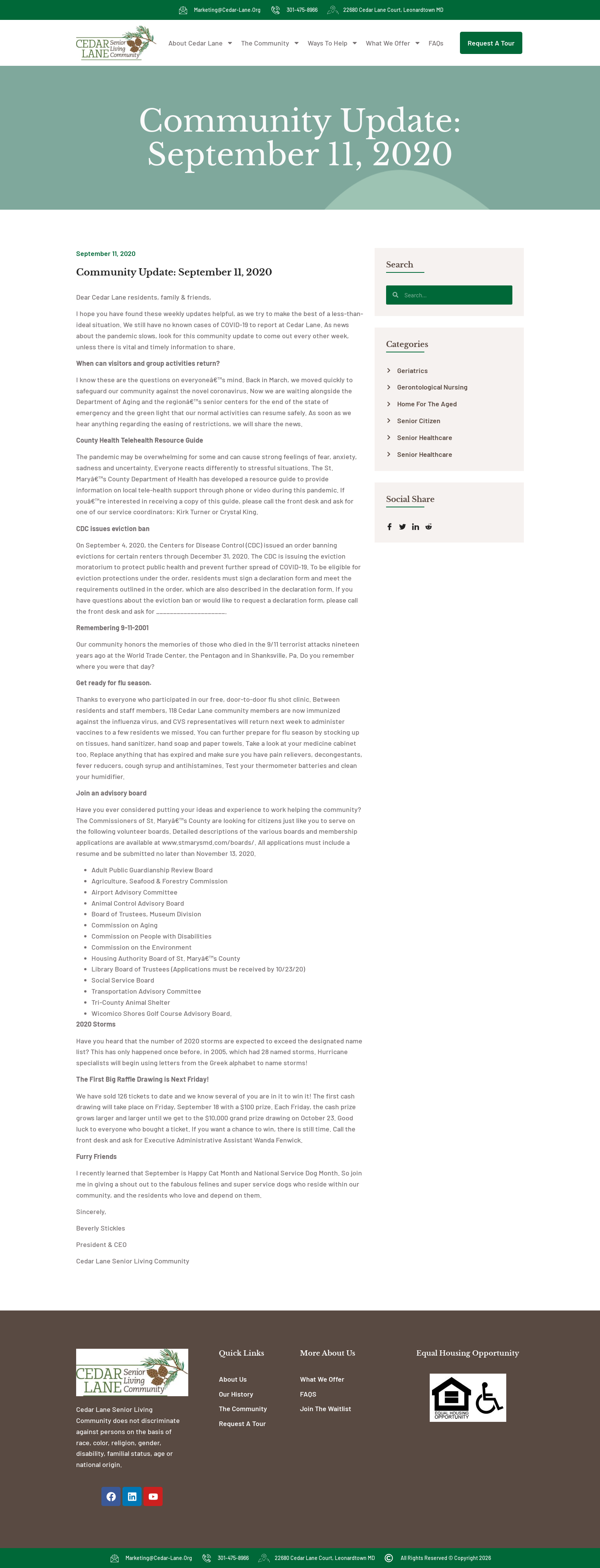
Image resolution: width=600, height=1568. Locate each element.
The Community (270, 43)
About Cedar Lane (200, 43)
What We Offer (393, 43)
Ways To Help (333, 43)
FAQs (436, 43)
